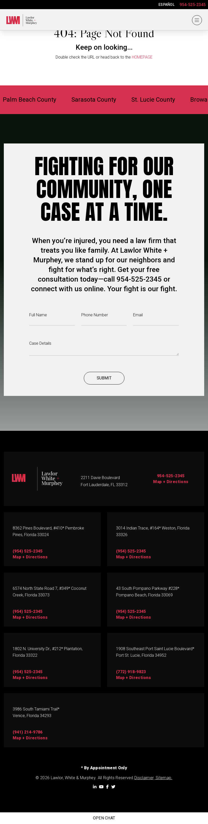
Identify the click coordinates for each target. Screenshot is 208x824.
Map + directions (133, 617)
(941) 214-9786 (27, 732)
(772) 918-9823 (131, 671)
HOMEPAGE (142, 57)
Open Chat (104, 818)
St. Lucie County (158, 100)
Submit (104, 378)
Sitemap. (163, 777)
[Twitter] (113, 787)
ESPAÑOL (166, 5)
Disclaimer (143, 777)
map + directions (30, 557)
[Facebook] (107, 787)
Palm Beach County (34, 100)
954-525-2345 (192, 4)
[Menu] (197, 20)
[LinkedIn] (95, 787)
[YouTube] (101, 787)
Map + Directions (170, 481)
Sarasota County (98, 100)
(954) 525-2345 (27, 551)
